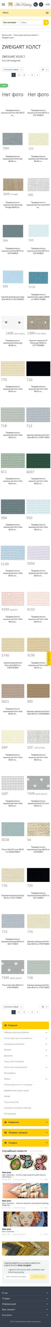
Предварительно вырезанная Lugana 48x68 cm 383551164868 (38, 296)
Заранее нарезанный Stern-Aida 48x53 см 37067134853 (38, 436)
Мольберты (10, 1073)
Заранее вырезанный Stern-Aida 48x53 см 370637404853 (13, 665)
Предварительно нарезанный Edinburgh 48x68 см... (12, 343)
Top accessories (11, 1102)
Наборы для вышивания (16, 1032)
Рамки (7, 1078)
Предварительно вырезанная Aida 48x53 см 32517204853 (38, 895)
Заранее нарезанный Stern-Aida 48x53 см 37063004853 (38, 712)
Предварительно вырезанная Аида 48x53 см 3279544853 (38, 849)
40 (45, 69)
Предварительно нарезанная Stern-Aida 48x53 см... (12, 527)
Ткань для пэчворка (14, 1061)
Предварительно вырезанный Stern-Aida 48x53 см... (38, 665)
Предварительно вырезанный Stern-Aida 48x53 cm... (38, 619)
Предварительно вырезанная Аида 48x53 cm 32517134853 (12, 941)
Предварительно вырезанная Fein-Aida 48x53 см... (12, 112)
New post (6, 1172)
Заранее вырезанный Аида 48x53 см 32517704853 (12, 896)
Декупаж (8, 1055)
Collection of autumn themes (17, 1107)
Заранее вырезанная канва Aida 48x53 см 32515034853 (12, 298)
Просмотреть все (36, 1151)
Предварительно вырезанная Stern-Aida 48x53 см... (38, 389)
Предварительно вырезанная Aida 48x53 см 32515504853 (38, 250)
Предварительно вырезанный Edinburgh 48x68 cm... (13, 158)
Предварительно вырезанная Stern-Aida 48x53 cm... (12, 389)
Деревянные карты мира (16, 1090)
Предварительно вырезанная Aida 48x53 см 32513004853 (38, 112)
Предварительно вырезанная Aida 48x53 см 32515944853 (13, 250)
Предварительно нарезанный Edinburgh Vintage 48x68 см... (12, 204)
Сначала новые (13, 69)
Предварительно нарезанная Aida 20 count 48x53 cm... (38, 803)
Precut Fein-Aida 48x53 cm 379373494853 (12, 986)
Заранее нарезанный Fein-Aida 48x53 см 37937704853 (38, 942)
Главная (12, 1025)
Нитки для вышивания (15, 1067)
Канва (7, 1096)
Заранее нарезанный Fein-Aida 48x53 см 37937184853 (38, 986)
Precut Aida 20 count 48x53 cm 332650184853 (13, 850)
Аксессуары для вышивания (18, 1038)
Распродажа (10, 1113)
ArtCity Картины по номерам (18, 1084)
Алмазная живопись (14, 1044)
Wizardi (7, 1049)
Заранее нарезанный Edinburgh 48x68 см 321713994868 (38, 343)
